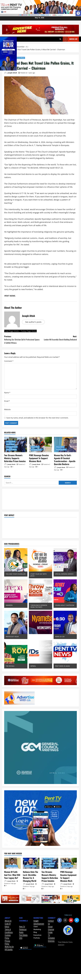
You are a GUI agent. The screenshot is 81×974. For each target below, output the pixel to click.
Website (7, 409)
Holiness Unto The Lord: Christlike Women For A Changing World (30, 871)
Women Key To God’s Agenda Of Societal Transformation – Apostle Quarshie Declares (65, 458)
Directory (51, 936)
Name (7, 392)
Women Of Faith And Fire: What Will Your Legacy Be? (12, 870)
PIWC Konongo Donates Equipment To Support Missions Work (38, 458)
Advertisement (38, 919)
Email (7, 401)
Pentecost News (19, 58)
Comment (8, 361)
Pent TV (22, 921)
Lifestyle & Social (11, 447)
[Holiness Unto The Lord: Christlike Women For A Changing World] (31, 859)
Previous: (22, 339)
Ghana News (10, 444)
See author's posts (33, 322)
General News (10, 441)
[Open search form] (60, 39)
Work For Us (9, 941)
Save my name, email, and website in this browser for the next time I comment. (37, 418)
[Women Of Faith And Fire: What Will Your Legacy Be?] (12, 859)
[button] (78, 13)
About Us (8, 916)
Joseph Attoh (10, 73)
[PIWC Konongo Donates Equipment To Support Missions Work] (40, 444)
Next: (58, 338)
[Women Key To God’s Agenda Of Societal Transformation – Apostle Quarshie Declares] (65, 444)
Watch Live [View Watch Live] (70, 39)
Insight (36, 916)
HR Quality (9, 944)
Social (50, 921)
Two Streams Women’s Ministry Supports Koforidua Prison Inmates (15, 458)
